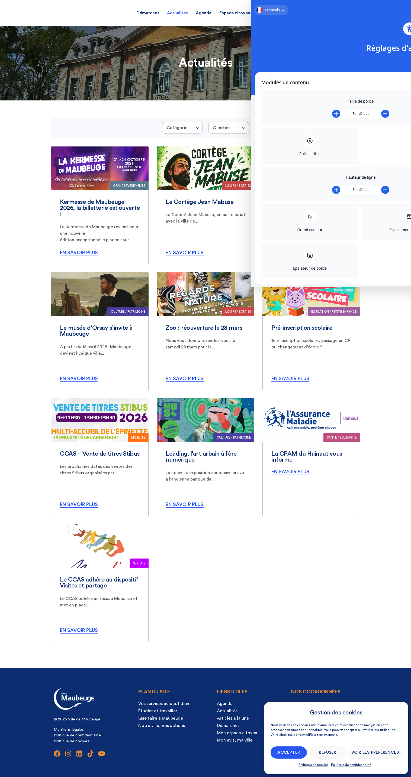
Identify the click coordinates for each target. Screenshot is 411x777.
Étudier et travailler (157, 711)
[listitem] (100, 205)
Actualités (177, 13)
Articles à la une (233, 718)
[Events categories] (182, 127)
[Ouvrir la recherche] (343, 12)
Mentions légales (69, 729)
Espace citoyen (234, 13)
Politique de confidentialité (351, 764)
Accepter (288, 752)
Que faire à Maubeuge (160, 718)
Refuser (327, 752)
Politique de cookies (313, 764)
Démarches (147, 13)
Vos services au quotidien (163, 703)
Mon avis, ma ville (276, 13)
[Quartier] (228, 127)
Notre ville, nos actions (161, 725)
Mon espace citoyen (237, 733)
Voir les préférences (375, 752)
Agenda (203, 13)
